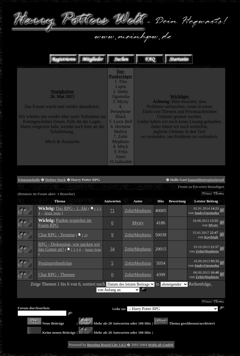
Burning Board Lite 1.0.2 (106, 345)
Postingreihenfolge (55, 263)
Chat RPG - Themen (56, 274)
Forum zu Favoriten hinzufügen (201, 187)
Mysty (138, 222)
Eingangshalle (29, 180)
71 (112, 210)
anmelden (196, 180)
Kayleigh (211, 237)
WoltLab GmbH (160, 345)
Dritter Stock (55, 180)
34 (112, 249)
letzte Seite (53, 213)
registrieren (214, 180)
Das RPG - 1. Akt (71, 208)
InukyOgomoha (207, 213)
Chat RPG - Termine (56, 234)
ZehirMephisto (138, 210)
